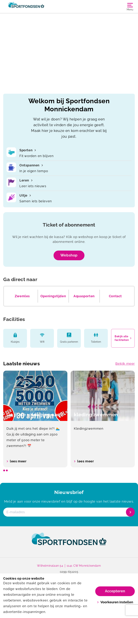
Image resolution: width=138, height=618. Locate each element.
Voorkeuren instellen (115, 602)
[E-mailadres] (68, 512)
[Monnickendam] (36, 6)
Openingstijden (53, 296)
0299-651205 (69, 571)
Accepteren (115, 591)
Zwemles (22, 296)
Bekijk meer (125, 363)
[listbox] (69, 419)
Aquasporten (84, 296)
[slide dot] (4, 470)
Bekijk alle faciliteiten (123, 338)
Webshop (69, 255)
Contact (115, 296)
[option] (35, 419)
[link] (69, 542)
